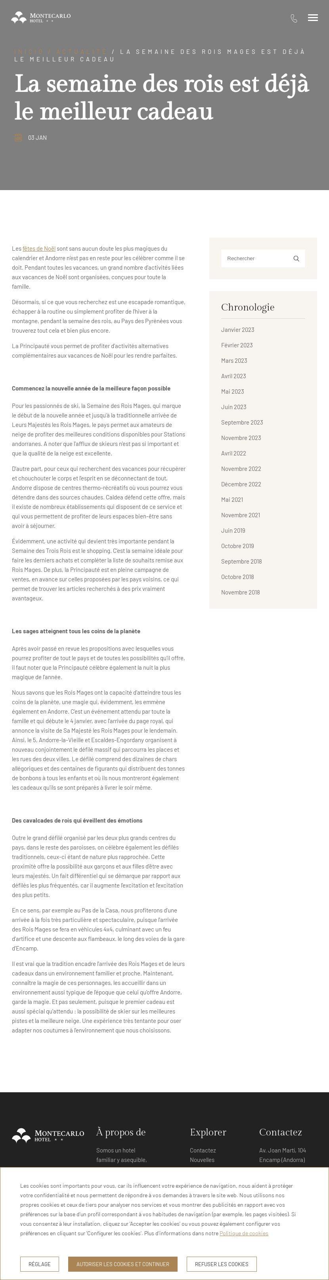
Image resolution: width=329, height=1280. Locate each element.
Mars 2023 (234, 360)
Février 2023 (237, 345)
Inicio (29, 51)
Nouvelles (202, 1159)
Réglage (40, 1264)
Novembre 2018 (240, 592)
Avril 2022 (233, 453)
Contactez (203, 1150)
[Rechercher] (263, 258)
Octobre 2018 (237, 576)
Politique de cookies (244, 1233)
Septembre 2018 (241, 561)
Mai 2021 (232, 499)
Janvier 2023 (237, 329)
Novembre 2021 (240, 514)
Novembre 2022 (241, 468)
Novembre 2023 (241, 437)
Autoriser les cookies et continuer (123, 1264)
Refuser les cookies (222, 1264)
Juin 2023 (234, 406)
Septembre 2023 (242, 422)
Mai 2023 (232, 391)
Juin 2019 (233, 530)
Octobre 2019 (237, 545)
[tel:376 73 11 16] (294, 18)
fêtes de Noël (39, 248)
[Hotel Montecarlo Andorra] (41, 18)
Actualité (82, 51)
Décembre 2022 (241, 484)
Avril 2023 (233, 375)
